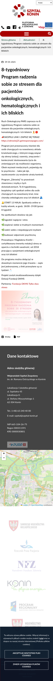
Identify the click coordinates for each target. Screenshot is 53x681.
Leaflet (24, 505)
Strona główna (8, 39)
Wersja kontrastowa (20, 28)
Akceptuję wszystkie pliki (26, 654)
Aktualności (29, 39)
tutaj (41, 638)
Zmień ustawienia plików (26, 665)
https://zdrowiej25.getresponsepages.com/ (22, 140)
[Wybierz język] (44, 3)
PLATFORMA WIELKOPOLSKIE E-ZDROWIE (30, 24)
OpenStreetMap (37, 505)
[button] (16, 496)
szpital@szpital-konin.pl (26, 415)
